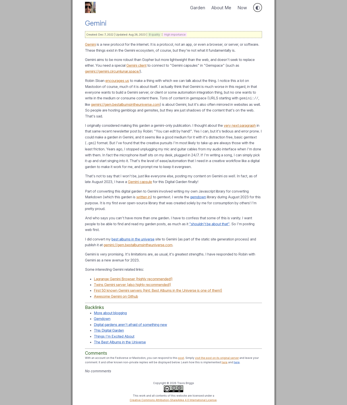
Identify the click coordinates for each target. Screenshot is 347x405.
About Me (221, 7)
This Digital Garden (109, 329)
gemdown (198, 196)
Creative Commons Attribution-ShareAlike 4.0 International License (173, 399)
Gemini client (136, 65)
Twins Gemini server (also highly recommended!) (132, 284)
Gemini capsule (140, 181)
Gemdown (102, 318)
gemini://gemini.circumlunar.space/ (112, 71)
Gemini (90, 44)
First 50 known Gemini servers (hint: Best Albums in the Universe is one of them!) (158, 289)
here (224, 361)
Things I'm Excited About (114, 335)
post (181, 357)
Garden (197, 7)
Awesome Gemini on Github (116, 295)
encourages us (117, 80)
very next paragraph (240, 125)
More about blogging (110, 312)
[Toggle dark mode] (257, 7)
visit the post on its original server (217, 357)
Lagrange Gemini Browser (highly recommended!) (133, 278)
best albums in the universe (133, 238)
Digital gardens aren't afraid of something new (130, 324)
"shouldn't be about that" (209, 223)
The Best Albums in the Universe (120, 341)
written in (143, 196)
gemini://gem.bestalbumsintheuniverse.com (125, 104)
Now (242, 7)
